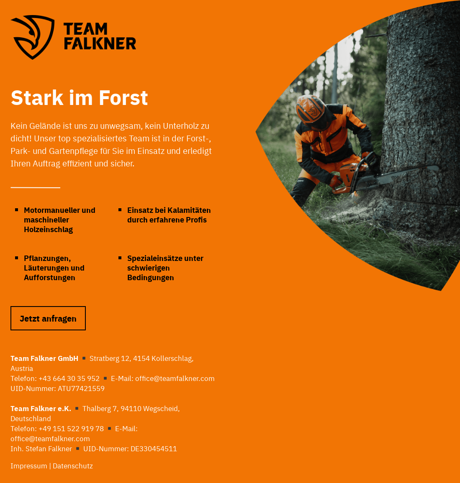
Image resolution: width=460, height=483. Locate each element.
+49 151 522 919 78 (71, 428)
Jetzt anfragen (48, 318)
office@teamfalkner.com (175, 378)
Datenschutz (74, 465)
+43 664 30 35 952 (69, 378)
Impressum (28, 465)
